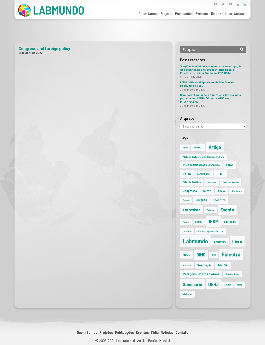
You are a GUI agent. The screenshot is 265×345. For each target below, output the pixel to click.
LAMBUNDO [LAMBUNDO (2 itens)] (220, 241)
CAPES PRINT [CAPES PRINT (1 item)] (204, 173)
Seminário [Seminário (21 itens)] (192, 284)
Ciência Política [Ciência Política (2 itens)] (192, 182)
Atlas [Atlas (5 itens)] (230, 165)
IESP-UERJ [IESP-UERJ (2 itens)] (230, 222)
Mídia (213, 13)
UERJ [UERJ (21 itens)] (213, 284)
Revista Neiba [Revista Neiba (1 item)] (232, 274)
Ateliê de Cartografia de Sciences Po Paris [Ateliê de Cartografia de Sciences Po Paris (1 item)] (203, 156)
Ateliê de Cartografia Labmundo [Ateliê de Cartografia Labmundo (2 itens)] (201, 164)
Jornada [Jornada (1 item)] (187, 231)
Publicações (184, 13)
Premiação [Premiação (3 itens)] (204, 265)
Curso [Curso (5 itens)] (207, 191)
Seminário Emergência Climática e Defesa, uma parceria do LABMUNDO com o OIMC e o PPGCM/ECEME (210, 98)
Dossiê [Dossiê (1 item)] (186, 200)
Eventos (201, 13)
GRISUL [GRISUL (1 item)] (199, 222)
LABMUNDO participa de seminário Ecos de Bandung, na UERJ (207, 83)
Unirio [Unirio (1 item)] (228, 284)
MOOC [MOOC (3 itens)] (186, 254)
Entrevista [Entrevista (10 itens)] (192, 209)
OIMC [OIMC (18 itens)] (200, 255)
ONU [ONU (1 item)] (213, 255)
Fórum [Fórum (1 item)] (186, 222)
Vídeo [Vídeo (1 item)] (239, 284)
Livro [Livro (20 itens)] (237, 241)
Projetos (166, 13)
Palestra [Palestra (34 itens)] (231, 254)
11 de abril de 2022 (31, 53)
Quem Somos (148, 13)
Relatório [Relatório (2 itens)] (223, 265)
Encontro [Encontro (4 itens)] (219, 200)
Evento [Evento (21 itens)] (227, 210)
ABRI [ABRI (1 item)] (185, 147)
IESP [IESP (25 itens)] (213, 221)
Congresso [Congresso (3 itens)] (190, 191)
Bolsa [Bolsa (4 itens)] (187, 174)
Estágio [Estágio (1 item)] (210, 210)
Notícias (225, 13)
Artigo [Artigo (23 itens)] (215, 147)
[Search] (241, 49)
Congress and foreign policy (44, 48)
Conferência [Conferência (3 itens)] (230, 182)
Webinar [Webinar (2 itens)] (187, 294)
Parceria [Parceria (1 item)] (187, 265)
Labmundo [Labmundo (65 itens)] (195, 241)
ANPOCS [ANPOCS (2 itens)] (198, 147)
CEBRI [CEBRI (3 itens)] (220, 174)
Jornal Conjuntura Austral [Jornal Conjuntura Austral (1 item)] (210, 231)
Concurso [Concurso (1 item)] (211, 182)
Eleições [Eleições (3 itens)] (201, 200)
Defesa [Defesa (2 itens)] (221, 191)
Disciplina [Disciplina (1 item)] (236, 191)
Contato (240, 13)
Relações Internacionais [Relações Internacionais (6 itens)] (201, 274)
